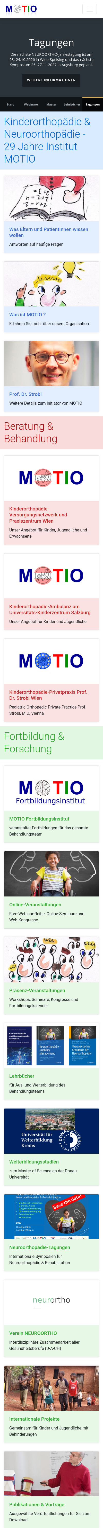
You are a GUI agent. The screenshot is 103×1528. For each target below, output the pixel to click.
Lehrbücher (72, 104)
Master (51, 104)
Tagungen (93, 104)
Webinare (31, 104)
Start (10, 104)
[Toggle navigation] (89, 9)
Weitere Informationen (51, 80)
